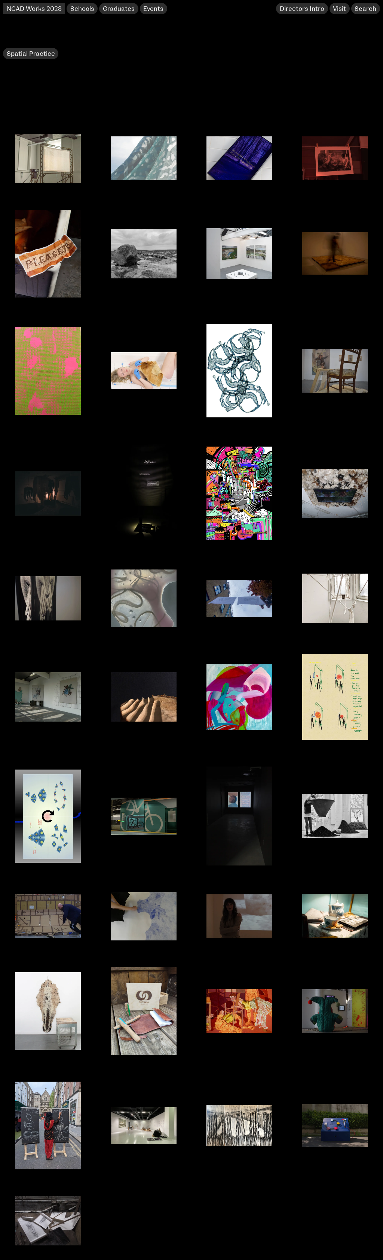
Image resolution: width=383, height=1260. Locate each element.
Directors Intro (302, 9)
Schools (82, 9)
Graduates (119, 9)
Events (153, 9)
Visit (339, 9)
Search (365, 9)
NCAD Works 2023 (34, 9)
